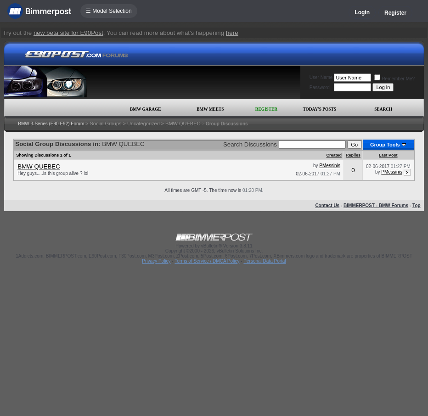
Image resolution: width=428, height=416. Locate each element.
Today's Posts (319, 109)
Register (395, 13)
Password (320, 87)
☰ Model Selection (109, 11)
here (232, 32)
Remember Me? (394, 78)
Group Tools (385, 144)
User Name (321, 77)
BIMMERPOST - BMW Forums (376, 205)
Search (383, 109)
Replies (353, 155)
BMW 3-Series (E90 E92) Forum (51, 123)
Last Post (388, 155)
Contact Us (327, 205)
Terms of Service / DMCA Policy (207, 261)
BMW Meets (210, 109)
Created (334, 155)
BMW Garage (145, 109)
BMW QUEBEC (182, 123)
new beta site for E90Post (68, 32)
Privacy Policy (156, 261)
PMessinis (329, 165)
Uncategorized (143, 123)
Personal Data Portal (264, 261)
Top (416, 205)
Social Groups (106, 123)
